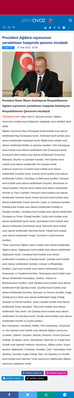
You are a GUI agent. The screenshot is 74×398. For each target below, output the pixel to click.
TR (13, 27)
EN (9, 27)
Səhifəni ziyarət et (32, 373)
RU (4, 27)
